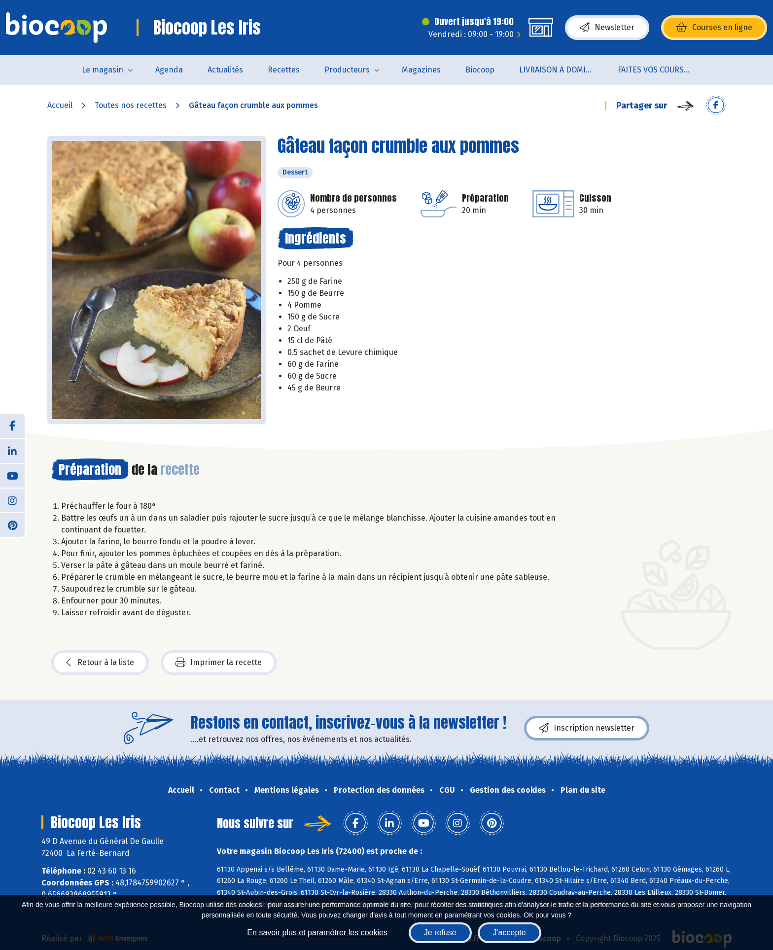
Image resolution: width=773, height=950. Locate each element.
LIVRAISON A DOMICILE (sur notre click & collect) (562, 69)
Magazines (421, 69)
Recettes (284, 69)
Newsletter (607, 28)
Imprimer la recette (219, 663)
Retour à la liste (100, 663)
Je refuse (440, 932)
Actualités (225, 69)
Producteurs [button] (347, 69)
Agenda (169, 69)
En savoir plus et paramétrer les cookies (317, 932)
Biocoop (479, 69)
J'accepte (509, 932)
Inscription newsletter (586, 728)
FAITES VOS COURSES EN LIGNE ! (661, 69)
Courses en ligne (714, 28)
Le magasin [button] (102, 69)
